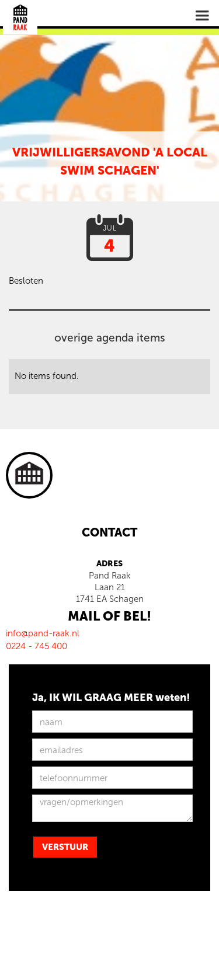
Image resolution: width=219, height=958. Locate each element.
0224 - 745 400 (36, 646)
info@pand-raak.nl (42, 633)
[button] (202, 16)
